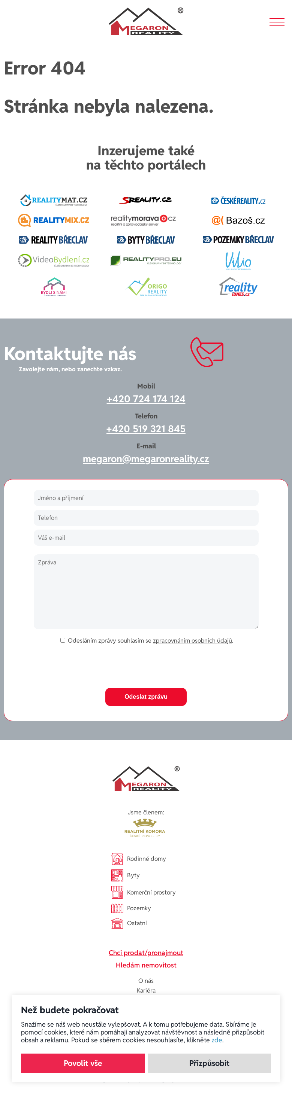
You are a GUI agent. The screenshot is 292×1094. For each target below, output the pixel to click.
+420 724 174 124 (146, 399)
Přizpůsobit (209, 1063)
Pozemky (131, 908)
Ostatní (129, 923)
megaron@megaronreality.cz (146, 458)
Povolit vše (83, 1063)
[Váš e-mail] (146, 538)
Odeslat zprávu (146, 697)
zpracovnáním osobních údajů (192, 640)
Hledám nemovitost (146, 965)
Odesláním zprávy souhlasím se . (150, 640)
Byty (125, 875)
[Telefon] (146, 518)
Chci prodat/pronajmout (146, 952)
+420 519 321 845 (146, 429)
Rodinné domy (138, 859)
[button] (277, 22)
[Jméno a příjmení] (146, 498)
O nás (146, 981)
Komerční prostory (143, 892)
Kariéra (146, 990)
